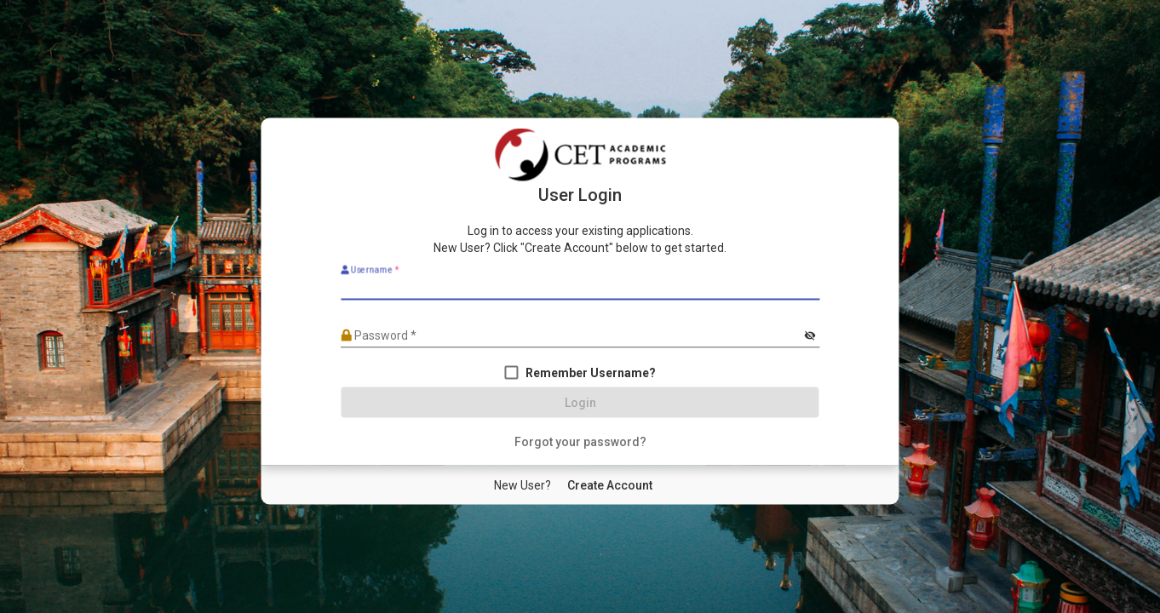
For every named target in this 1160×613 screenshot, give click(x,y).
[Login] (580, 402)
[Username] (580, 288)
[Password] (571, 335)
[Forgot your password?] (580, 442)
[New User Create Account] (610, 485)
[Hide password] (810, 336)
